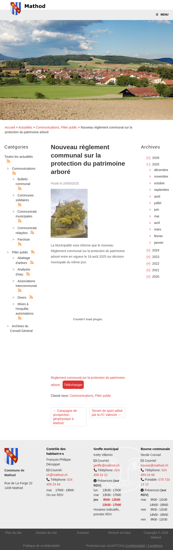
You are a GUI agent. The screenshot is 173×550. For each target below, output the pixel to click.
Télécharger (73, 385)
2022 (155, 263)
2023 (155, 257)
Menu (161, 14)
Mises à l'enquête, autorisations (25, 308)
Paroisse (24, 239)
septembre (161, 190)
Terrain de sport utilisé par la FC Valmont (107, 413)
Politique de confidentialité (41, 546)
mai (156, 216)
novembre (161, 176)
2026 (155, 158)
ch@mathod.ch (57, 475)
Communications (47, 127)
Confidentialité (135, 546)
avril (157, 223)
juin (156, 209)
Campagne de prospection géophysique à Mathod (65, 417)
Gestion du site (46, 532)
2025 (155, 164)
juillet (157, 203)
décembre (161, 170)
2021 (155, 270)
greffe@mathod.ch (106, 465)
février (158, 236)
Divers (22, 297)
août (157, 196)
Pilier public (69, 127)
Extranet (83, 532)
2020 (155, 276)
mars (157, 229)
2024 (155, 250)
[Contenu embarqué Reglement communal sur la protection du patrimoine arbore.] (88, 319)
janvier (158, 242)
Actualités (25, 127)
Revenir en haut (119, 532)
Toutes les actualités (19, 156)
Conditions (155, 546)
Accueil (10, 127)
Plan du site (13, 532)
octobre (159, 183)
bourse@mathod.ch (154, 465)
